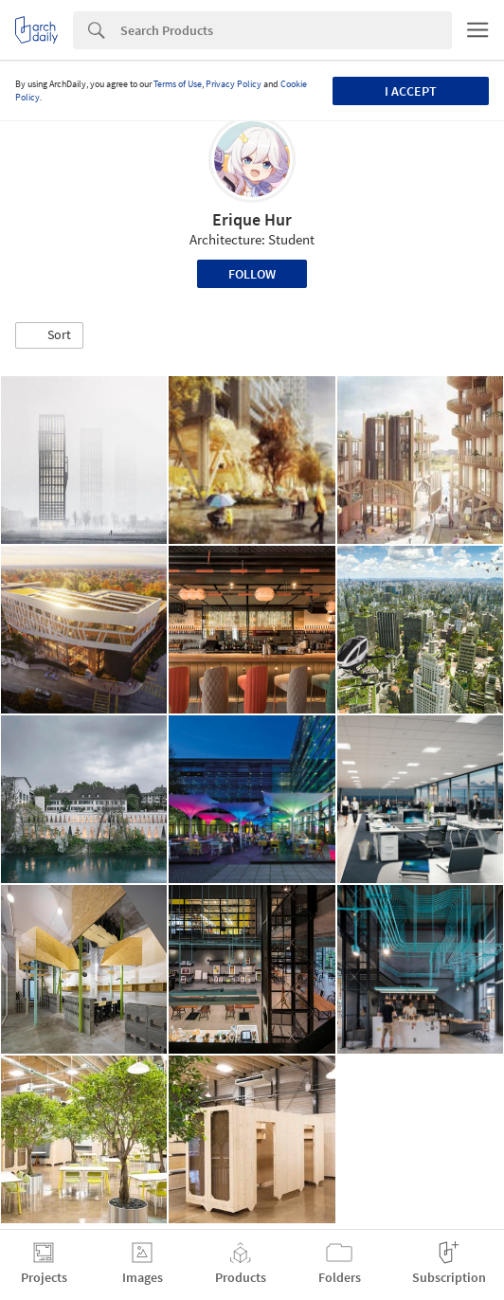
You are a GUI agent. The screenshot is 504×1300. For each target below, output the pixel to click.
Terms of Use (177, 84)
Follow (252, 273)
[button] (49, 335)
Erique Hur (252, 219)
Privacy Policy (233, 84)
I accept (411, 90)
